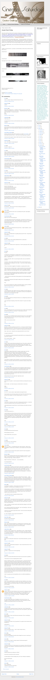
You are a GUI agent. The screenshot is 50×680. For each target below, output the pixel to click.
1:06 (5, 603)
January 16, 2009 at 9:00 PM (9, 535)
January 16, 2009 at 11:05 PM (9, 595)
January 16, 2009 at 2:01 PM (9, 168)
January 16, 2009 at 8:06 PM (9, 495)
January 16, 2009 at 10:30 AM (9, 123)
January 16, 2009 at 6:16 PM (9, 473)
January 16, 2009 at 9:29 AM (9, 115)
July (40, 136)
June (40, 137)
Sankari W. (6, 103)
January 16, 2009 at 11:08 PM (9, 604)
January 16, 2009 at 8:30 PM (9, 515)
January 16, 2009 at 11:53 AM (9, 143)
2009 (39, 128)
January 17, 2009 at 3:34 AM (9, 648)
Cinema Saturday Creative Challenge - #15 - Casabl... (42, 172)
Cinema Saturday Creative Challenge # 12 (42, 202)
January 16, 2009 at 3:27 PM (9, 323)
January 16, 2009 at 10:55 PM (9, 587)
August (40, 134)
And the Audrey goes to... (41, 166)
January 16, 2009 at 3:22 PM (9, 312)
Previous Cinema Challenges (13, 24)
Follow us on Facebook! (25, 24)
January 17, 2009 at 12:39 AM (9, 611)
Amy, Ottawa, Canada (8, 132)
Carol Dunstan (6, 158)
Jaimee (5, 210)
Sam (5, 251)
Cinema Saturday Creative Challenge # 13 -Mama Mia (42, 196)
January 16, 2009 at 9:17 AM (9, 101)
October (40, 131)
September (41, 132)
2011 (39, 125)
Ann (5, 98)
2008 (39, 207)
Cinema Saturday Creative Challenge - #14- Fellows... (42, 184)
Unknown (6, 589)
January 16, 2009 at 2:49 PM (9, 224)
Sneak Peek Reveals (41, 152)
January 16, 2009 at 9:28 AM (9, 106)
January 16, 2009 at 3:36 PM (9, 364)
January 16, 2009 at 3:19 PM (9, 294)
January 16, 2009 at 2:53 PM (9, 230)
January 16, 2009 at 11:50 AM (9, 138)
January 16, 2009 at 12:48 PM (9, 156)
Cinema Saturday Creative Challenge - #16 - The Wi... (42, 160)
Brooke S (6, 108)
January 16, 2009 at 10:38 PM (9, 577)
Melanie (5, 125)
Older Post (31, 674)
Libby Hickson (6, 175)
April (40, 140)
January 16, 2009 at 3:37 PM (9, 377)
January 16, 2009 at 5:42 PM (9, 463)
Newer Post (4, 674)
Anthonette (6, 117)
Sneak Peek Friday (41, 168)
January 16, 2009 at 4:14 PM (9, 426)
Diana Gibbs (6, 517)
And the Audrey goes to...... (41, 199)
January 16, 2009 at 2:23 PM (9, 180)
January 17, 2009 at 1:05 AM (9, 630)
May (40, 139)
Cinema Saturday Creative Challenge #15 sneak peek (13, 93)
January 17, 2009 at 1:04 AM (9, 625)
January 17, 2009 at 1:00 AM (9, 617)
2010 (39, 126)
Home (4, 24)
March (40, 142)
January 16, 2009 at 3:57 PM (9, 388)
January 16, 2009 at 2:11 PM (9, 173)
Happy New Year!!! (42, 204)
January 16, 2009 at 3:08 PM (9, 249)
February (41, 143)
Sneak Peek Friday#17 (41, 157)
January (40, 145)
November (41, 129)
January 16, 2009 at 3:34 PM (9, 347)
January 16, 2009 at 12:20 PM (9, 148)
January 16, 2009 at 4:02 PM (9, 398)
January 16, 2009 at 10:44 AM (9, 130)
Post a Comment (6, 669)
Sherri (5, 484)
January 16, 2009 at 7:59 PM (9, 482)
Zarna (5, 663)
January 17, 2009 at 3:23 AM (9, 636)
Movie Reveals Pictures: (41, 187)
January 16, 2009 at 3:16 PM (9, 287)
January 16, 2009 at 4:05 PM (9, 407)
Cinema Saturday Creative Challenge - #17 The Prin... (42, 148)
